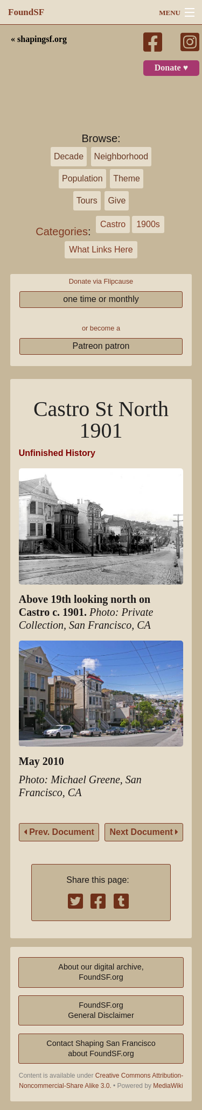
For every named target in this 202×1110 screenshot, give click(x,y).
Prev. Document (59, 832)
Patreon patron (101, 345)
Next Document (143, 832)
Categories (62, 231)
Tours (86, 200)
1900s (148, 224)
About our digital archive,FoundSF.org (100, 972)
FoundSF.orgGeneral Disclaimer (101, 1010)
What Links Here (101, 249)
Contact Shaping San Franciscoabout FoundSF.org (100, 1048)
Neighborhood (121, 156)
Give (117, 200)
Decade (68, 156)
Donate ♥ (171, 68)
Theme (126, 178)
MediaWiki (168, 1086)
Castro (113, 224)
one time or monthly (101, 299)
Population (82, 178)
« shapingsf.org (39, 39)
